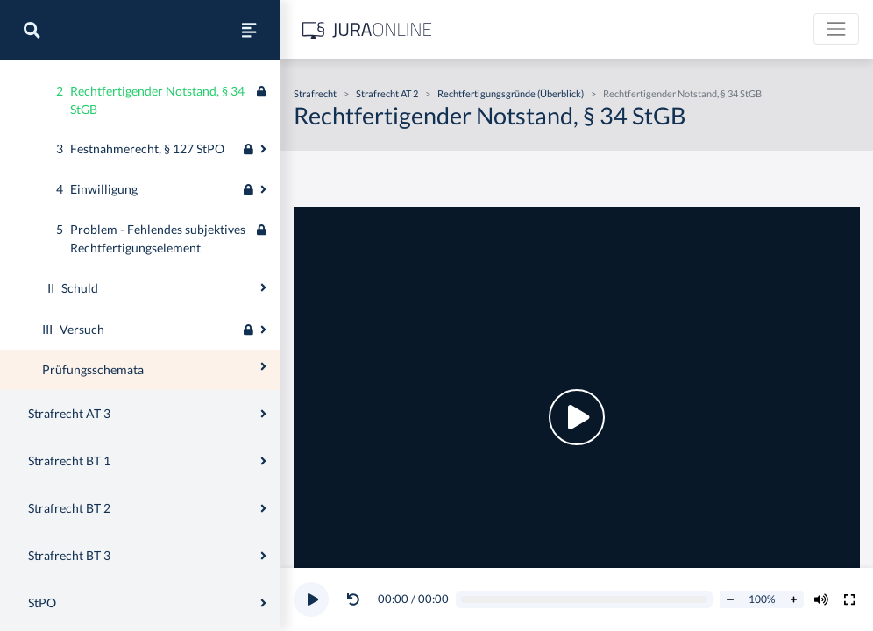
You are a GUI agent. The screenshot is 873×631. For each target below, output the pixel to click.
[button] (357, 599)
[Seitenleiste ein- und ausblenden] (248, 29)
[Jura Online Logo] (367, 29)
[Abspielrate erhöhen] (793, 599)
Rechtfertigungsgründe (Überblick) (510, 93)
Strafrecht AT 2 (387, 93)
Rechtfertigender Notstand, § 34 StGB (682, 93)
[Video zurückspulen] (353, 599)
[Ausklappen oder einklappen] (263, 142)
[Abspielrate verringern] (730, 599)
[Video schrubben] (584, 600)
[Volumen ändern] (821, 599)
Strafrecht (315, 93)
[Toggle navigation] (836, 29)
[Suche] (31, 29)
